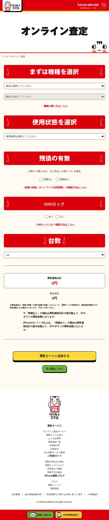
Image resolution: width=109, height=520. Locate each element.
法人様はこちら (54, 368)
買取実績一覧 (54, 442)
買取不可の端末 (54, 472)
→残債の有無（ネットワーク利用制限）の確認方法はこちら (54, 187)
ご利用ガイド (54, 456)
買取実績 (54, 488)
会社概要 (16, 494)
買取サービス (54, 425)
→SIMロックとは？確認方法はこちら (54, 224)
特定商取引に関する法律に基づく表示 (64, 494)
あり (48, 216)
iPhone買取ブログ (54, 475)
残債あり (62, 179)
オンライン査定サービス (54, 431)
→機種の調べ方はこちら (54, 106)
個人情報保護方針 (33, 494)
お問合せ (54, 449)
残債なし (46, 179)
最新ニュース (54, 485)
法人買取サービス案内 (54, 452)
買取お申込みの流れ (54, 461)
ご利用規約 (92, 494)
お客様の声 (54, 445)
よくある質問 (54, 438)
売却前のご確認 (54, 468)
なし (60, 216)
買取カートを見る (54, 435)
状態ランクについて (54, 465)
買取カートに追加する (54, 356)
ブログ (54, 481)
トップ (5, 56)
